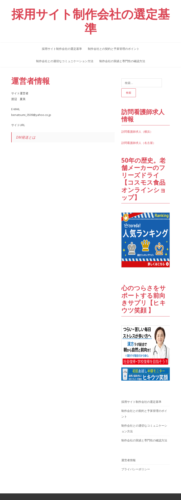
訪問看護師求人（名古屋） (138, 143)
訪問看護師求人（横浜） (137, 132)
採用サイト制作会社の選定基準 (62, 49)
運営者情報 (30, 81)
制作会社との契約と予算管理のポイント (113, 49)
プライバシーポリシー (135, 469)
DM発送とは (25, 137)
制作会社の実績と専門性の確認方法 (122, 61)
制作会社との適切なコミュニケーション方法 (64, 61)
